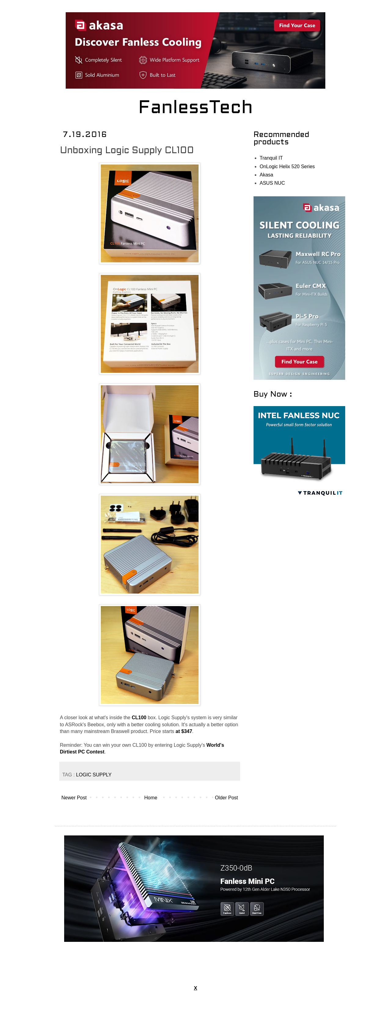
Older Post (226, 797)
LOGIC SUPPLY (93, 774)
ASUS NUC (272, 183)
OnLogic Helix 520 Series (287, 166)
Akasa (266, 174)
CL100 (139, 717)
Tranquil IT (271, 158)
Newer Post (74, 797)
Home (150, 797)
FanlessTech (195, 108)
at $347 (184, 731)
